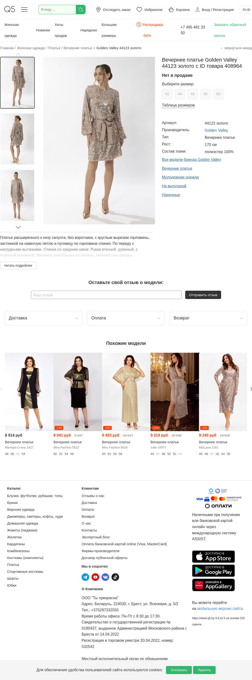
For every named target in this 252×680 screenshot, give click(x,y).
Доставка (89, 503)
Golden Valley (216, 130)
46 (193, 94)
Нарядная (89, 30)
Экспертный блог (96, 537)
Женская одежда (11, 30)
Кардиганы (16, 544)
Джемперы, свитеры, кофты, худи (35, 516)
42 (167, 94)
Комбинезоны (18, 551)
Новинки (43, 30)
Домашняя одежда (22, 523)
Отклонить (179, 670)
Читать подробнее (18, 265)
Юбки (11, 585)
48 (205, 94)
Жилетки (14, 537)
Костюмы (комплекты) (25, 558)
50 (218, 94)
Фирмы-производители (100, 551)
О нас (86, 523)
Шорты (13, 578)
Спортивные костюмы (25, 571)
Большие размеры (109, 30)
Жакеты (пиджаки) (22, 530)
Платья (13, 565)
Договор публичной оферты (104, 558)
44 (180, 94)
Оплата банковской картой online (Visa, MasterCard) (124, 544)
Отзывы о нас (93, 496)
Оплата (88, 509)
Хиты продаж (61, 30)
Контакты (89, 530)
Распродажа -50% (149, 30)
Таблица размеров (178, 105)
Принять (204, 670)
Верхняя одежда (20, 509)
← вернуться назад (236, 48)
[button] (18, 54)
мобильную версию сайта (219, 609)
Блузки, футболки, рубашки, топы (35, 496)
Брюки (12, 503)
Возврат (88, 516)
